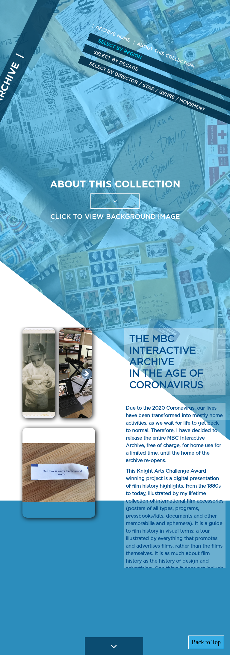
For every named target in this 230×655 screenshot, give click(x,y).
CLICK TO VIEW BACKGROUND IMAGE (115, 216)
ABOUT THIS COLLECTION (165, 55)
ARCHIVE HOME (113, 33)
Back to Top (206, 642)
